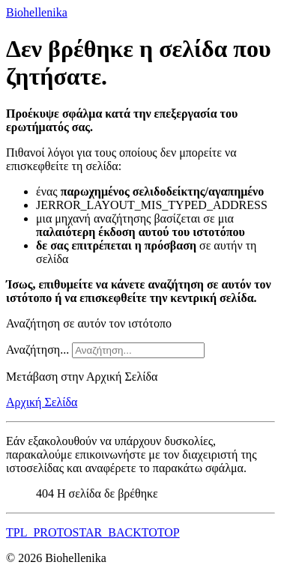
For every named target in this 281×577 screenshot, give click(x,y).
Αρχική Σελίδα (41, 402)
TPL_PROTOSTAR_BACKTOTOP (93, 532)
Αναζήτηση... (37, 349)
